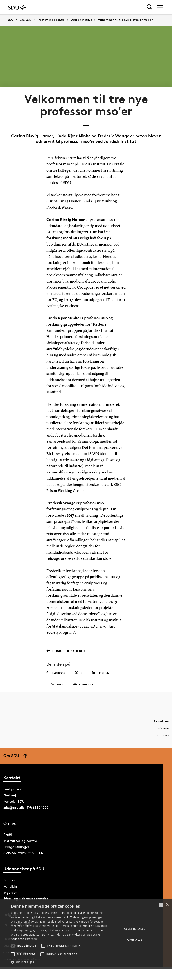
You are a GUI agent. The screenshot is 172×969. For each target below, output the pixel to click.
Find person (12, 791)
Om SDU (25, 19)
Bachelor (10, 882)
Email (57, 685)
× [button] (167, 904)
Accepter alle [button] (134, 929)
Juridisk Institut (81, 19)
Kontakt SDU (14, 803)
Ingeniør (10, 894)
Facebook (55, 673)
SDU (10, 19)
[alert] (86, 934)
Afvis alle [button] (134, 939)
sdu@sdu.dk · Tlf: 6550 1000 (25, 809)
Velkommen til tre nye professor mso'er (125, 19)
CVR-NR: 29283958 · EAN (23, 855)
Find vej (9, 797)
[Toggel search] (149, 7)
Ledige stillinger (16, 849)
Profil (7, 836)
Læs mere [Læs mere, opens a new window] (31, 939)
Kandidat (11, 888)
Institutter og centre (51, 19)
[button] (13, 945)
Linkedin (100, 673)
